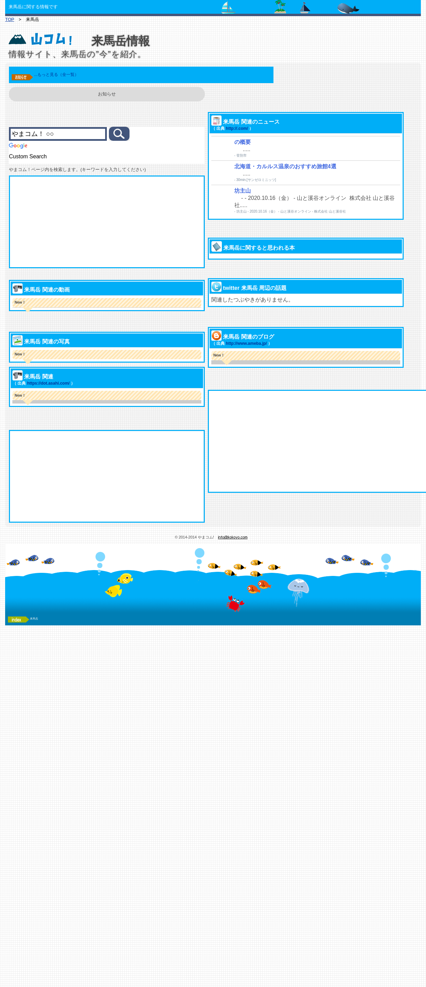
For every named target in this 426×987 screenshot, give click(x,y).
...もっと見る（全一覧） (74, 74)
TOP (9, 19)
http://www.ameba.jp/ (235, 373)
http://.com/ (226, 154)
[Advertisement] (125, 222)
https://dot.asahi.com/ (66, 421)
